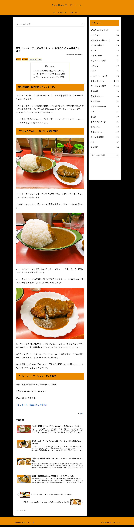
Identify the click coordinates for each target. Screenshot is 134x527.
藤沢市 (40, 59)
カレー (18, 59)
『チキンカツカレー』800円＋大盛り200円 (50, 74)
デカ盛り (25, 59)
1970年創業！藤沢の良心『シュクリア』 (50, 71)
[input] (50, 24)
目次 (47, 66)
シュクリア (33, 59)
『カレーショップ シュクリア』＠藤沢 (49, 78)
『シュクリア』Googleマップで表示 (31, 405)
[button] (82, 24)
